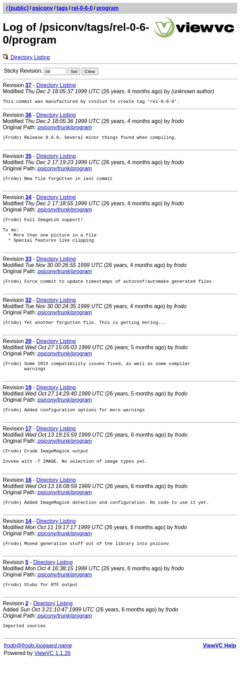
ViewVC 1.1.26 (52, 686)
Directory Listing (26, 57)
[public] (18, 8)
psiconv (42, 8)
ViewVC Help (219, 678)
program (107, 8)
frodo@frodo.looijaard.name (38, 678)
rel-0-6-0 (82, 8)
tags (62, 8)
